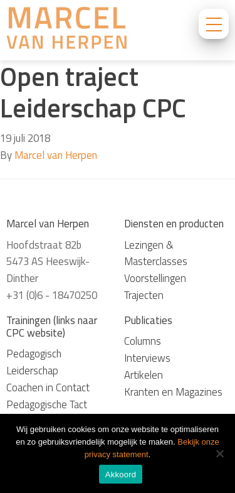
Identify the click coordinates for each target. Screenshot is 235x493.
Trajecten (144, 295)
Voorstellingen (155, 278)
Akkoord (120, 474)
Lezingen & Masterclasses (155, 253)
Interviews (147, 358)
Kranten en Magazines (173, 392)
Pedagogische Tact (46, 404)
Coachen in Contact (48, 387)
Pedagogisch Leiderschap (33, 362)
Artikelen (143, 375)
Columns (142, 341)
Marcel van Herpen (55, 155)
